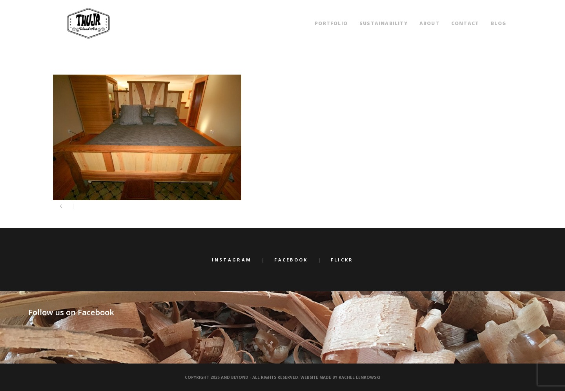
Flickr (342, 260)
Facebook (291, 260)
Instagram (232, 260)
